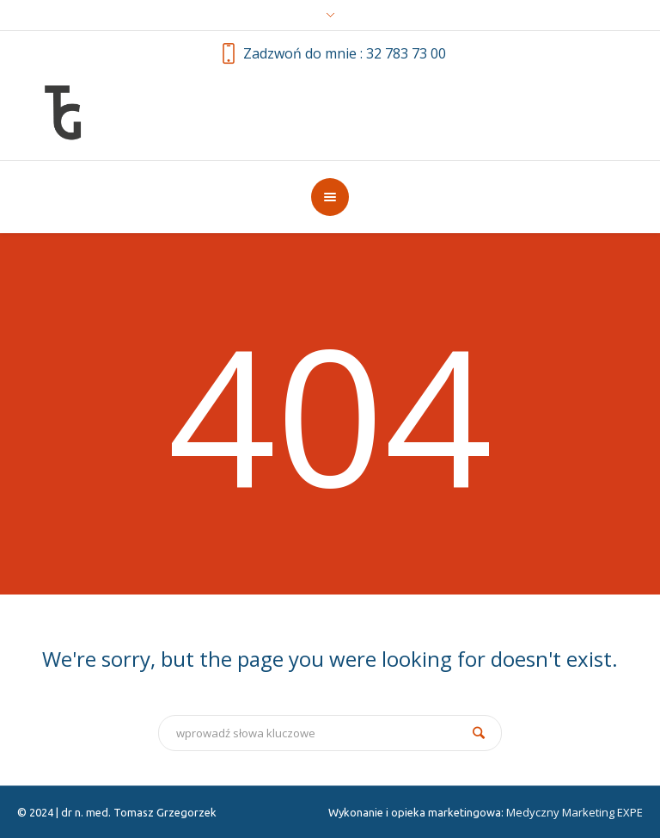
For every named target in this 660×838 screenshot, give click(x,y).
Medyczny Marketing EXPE (574, 812)
